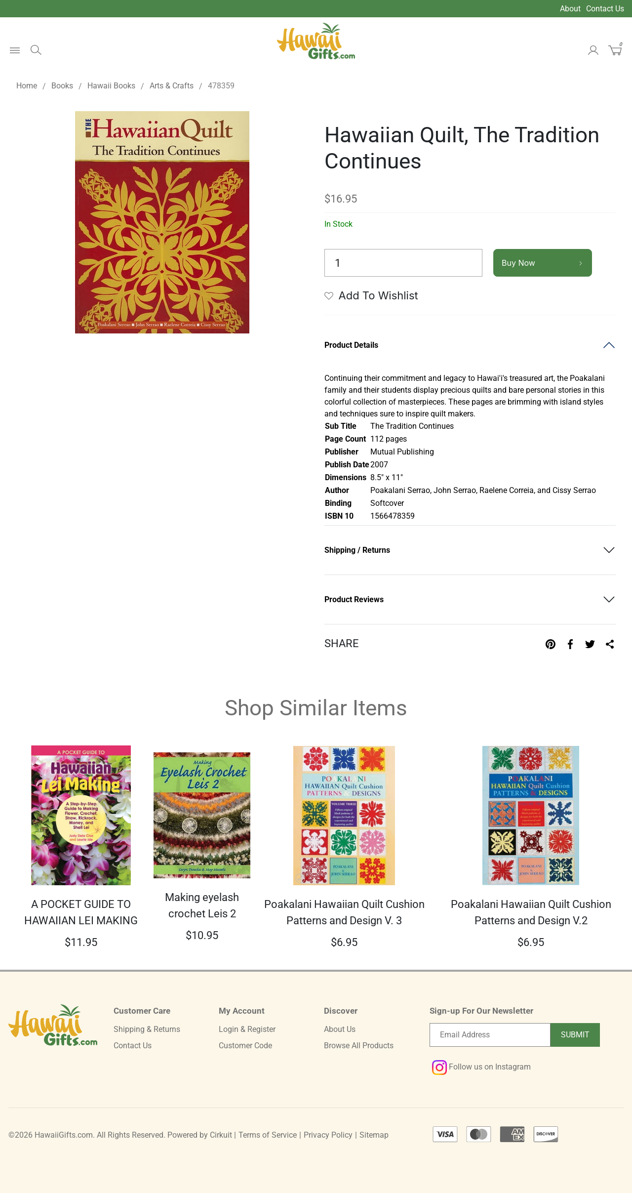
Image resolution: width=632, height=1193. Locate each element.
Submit (575, 1034)
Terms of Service (267, 1135)
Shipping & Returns (147, 1029)
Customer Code (245, 1045)
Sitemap (374, 1135)
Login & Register (247, 1029)
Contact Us (605, 8)
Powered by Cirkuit (199, 1135)
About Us (340, 1029)
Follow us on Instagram (481, 1066)
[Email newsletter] (490, 1035)
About (570, 8)
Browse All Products (359, 1045)
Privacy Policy (328, 1135)
